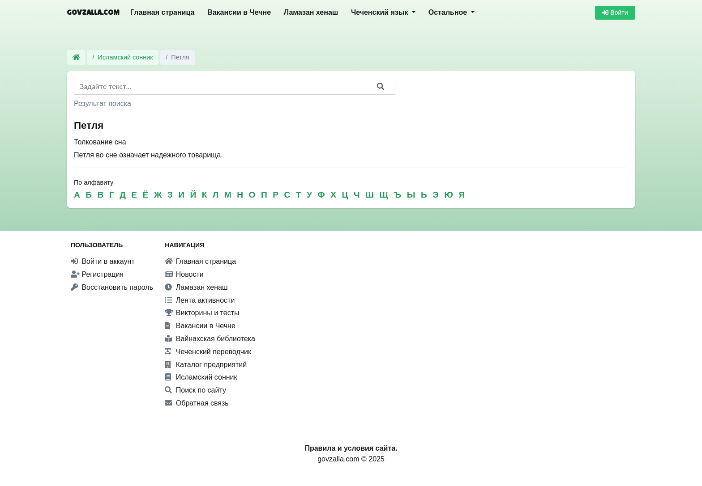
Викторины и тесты (202, 313)
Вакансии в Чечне (239, 12)
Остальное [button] (448, 12)
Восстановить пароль (112, 287)
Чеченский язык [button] (380, 12)
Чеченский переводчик (208, 351)
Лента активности (200, 300)
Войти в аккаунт (103, 261)
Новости (184, 274)
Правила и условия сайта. (350, 448)
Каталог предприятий (206, 364)
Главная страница (162, 12)
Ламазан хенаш (311, 12)
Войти (615, 12)
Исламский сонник (125, 57)
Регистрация (97, 274)
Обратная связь (196, 403)
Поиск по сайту (195, 390)
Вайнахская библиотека (210, 338)
